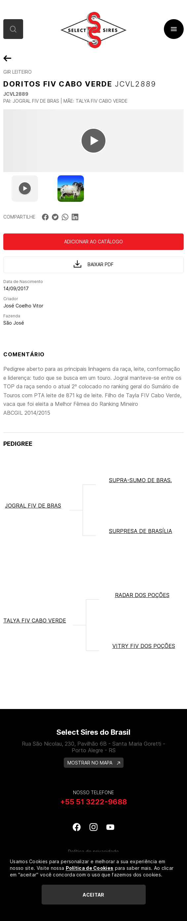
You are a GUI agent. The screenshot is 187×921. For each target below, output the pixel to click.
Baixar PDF (94, 263)
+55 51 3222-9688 (93, 801)
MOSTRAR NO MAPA (93, 762)
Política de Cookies (90, 868)
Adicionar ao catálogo (93, 241)
